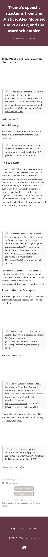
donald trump (26, 502)
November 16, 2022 (14, 111)
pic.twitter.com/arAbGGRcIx (18, 341)
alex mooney (15, 502)
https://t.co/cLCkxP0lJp (16, 403)
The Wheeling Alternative (24, 37)
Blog (13, 528)
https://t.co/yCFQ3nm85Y (26, 253)
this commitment (23, 134)
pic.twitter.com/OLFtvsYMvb (18, 256)
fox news (36, 502)
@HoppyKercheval (28, 250)
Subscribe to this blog (24, 488)
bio (29, 528)
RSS (35, 528)
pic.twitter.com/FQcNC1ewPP (19, 455)
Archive (21, 528)
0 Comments (11, 482)
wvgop (4, 505)
